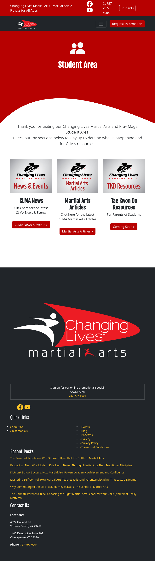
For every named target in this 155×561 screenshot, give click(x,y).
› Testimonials (19, 431)
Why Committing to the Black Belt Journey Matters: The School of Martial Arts (59, 487)
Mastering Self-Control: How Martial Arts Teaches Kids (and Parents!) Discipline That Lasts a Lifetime (73, 479)
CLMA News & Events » (31, 225)
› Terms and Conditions (94, 447)
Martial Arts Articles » (77, 231)
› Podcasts (86, 435)
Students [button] (127, 8)
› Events (85, 427)
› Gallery (85, 439)
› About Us (16, 427)
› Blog (83, 431)
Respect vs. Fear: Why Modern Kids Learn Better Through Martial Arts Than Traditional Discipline (71, 465)
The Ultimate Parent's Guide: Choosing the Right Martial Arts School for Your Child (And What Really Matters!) (73, 496)
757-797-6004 (108, 8)
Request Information (127, 24)
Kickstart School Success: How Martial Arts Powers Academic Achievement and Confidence (67, 472)
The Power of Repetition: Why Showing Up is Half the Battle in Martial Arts (57, 458)
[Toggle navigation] (101, 24)
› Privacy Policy (89, 443)
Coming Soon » (124, 227)
